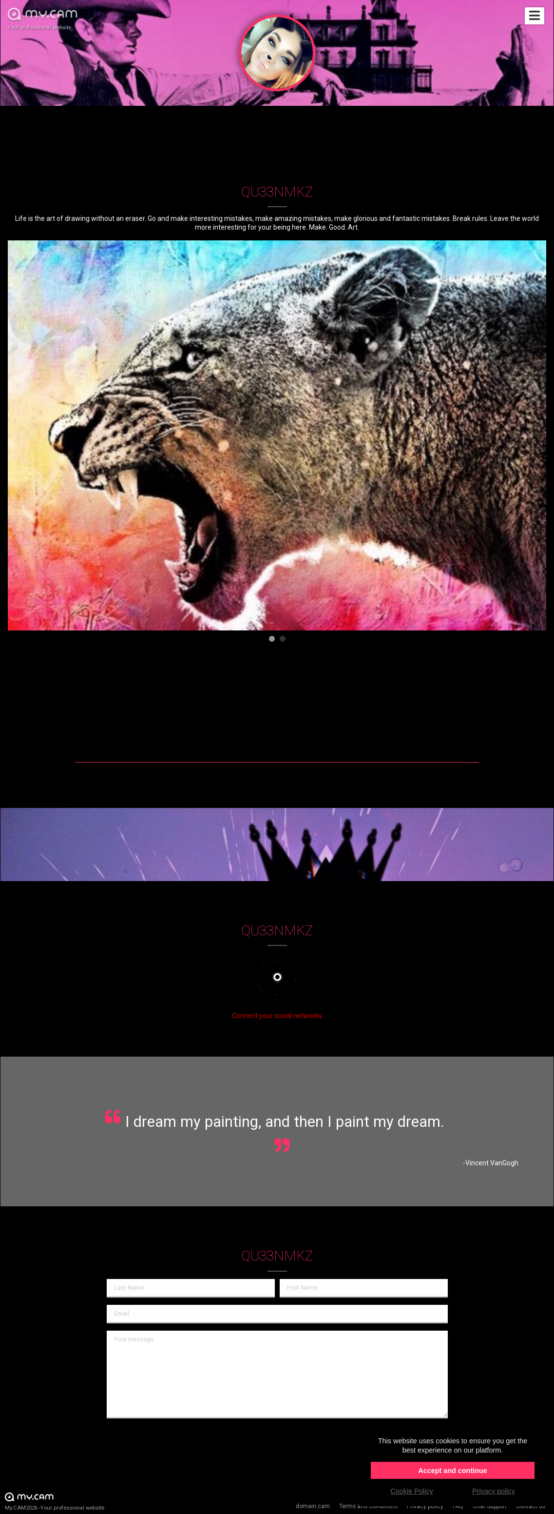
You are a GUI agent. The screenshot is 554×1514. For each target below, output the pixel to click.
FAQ (458, 1506)
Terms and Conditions (368, 1506)
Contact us (530, 1506)
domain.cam (313, 1506)
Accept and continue (452, 1471)
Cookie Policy (411, 1491)
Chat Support (490, 1506)
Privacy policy (425, 1506)
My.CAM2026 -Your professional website (54, 1501)
